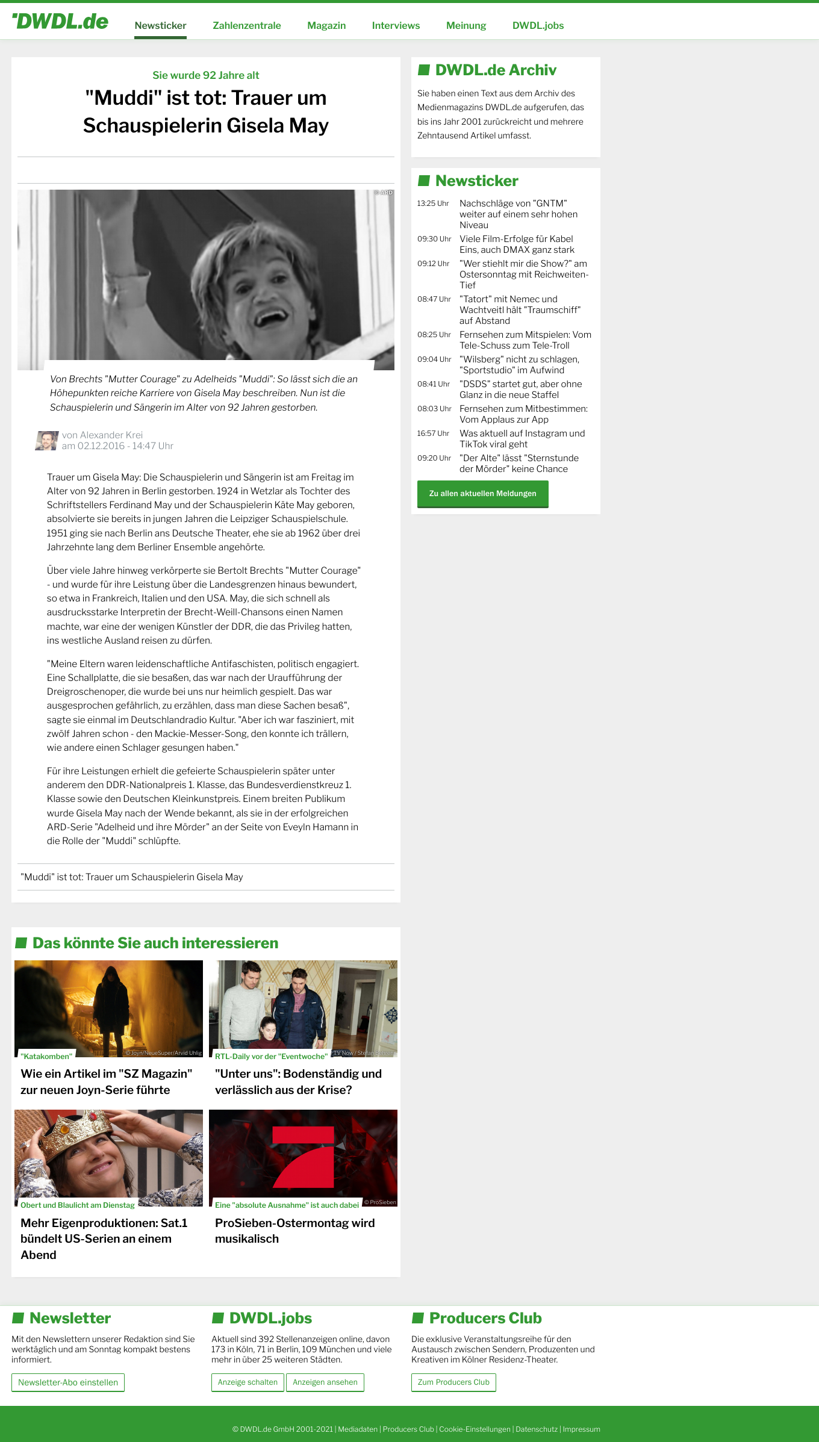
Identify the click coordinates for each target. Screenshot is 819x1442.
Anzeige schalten (248, 1382)
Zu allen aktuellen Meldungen (483, 493)
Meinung (466, 25)
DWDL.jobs (538, 25)
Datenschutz (536, 1429)
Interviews (396, 25)
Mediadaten (358, 1429)
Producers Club (408, 1429)
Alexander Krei (111, 435)
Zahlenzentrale (247, 25)
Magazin (326, 25)
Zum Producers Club (454, 1382)
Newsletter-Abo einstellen (68, 1382)
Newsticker (160, 25)
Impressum (581, 1429)
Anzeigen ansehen (325, 1382)
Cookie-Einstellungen (475, 1429)
